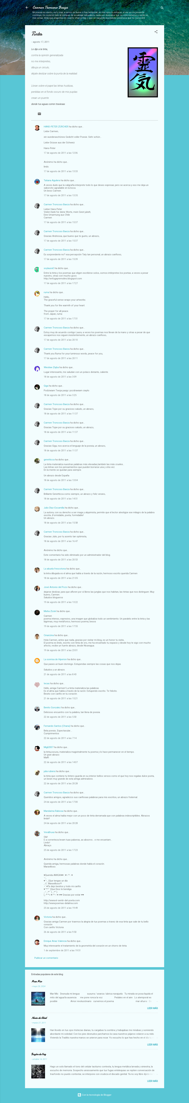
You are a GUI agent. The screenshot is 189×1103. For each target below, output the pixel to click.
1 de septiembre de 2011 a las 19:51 (62, 950)
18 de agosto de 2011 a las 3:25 (60, 395)
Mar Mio (36, 981)
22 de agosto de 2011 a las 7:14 (60, 738)
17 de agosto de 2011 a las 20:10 (61, 339)
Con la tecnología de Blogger (94, 1094)
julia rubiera (49, 771)
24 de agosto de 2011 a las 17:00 (61, 802)
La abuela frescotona (55, 568)
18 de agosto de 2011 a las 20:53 (61, 559)
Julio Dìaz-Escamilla (54, 507)
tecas (47, 683)
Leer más (152, 1008)
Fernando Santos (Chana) (57, 726)
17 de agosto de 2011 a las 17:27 (61, 283)
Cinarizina (49, 635)
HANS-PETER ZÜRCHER (56, 126)
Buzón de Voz (38, 1054)
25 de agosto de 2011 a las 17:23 (61, 850)
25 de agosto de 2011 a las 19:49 (61, 908)
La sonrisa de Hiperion (55, 659)
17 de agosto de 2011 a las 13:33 (61, 171)
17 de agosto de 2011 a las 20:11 (61, 358)
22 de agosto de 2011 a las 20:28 (61, 783)
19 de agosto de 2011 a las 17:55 (61, 626)
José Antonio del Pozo (55, 587)
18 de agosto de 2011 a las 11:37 (61, 413)
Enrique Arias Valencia (55, 941)
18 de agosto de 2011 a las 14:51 (61, 498)
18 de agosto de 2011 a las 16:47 (61, 541)
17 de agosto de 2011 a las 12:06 (61, 152)
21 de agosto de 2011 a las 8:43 (60, 674)
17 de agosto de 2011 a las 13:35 (61, 195)
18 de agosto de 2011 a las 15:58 (61, 522)
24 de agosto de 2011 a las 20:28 (61, 823)
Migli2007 (48, 747)
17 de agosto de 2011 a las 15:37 (61, 222)
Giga (46, 385)
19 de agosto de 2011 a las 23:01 (61, 650)
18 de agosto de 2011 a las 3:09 (60, 376)
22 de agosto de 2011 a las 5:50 (60, 716)
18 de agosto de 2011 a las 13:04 (61, 480)
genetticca (49, 459)
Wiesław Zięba (51, 367)
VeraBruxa (49, 832)
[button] (156, 32)
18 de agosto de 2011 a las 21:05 (61, 578)
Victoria (48, 917)
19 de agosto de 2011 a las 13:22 (61, 602)
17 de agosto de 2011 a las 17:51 (61, 318)
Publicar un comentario (46, 958)
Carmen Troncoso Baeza (50, 7)
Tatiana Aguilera (52, 180)
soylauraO (49, 268)
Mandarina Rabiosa (53, 811)
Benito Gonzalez (52, 707)
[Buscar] (162, 8)
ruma (46, 292)
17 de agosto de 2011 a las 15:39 (61, 259)
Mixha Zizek (50, 611)
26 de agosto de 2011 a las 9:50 (60, 932)
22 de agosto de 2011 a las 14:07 (61, 762)
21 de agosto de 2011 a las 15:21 (61, 698)
